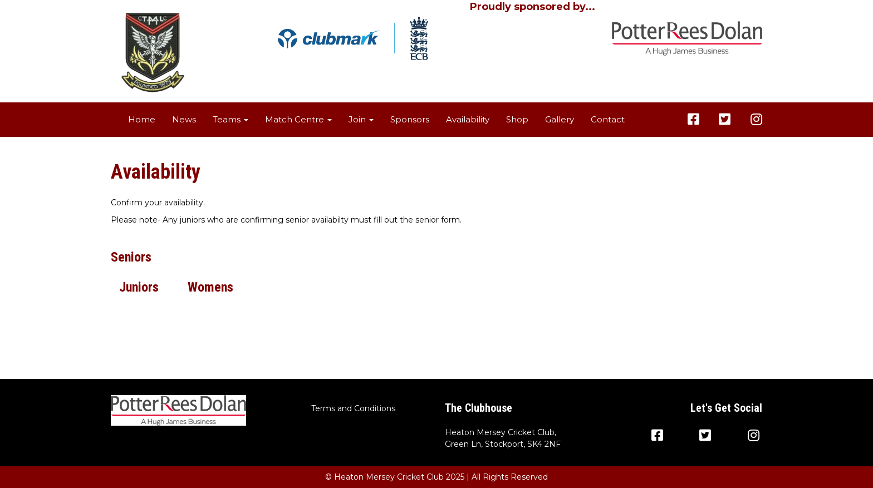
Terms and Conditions (353, 408)
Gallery (559, 119)
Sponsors (409, 119)
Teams (230, 119)
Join (361, 119)
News (184, 119)
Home (141, 119)
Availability (467, 119)
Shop (517, 119)
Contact (608, 119)
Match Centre (298, 119)
